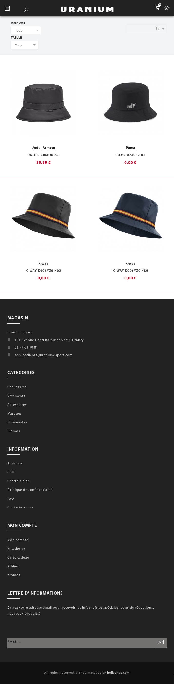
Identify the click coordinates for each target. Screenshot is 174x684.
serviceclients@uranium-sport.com (43, 355)
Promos (13, 431)
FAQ (10, 499)
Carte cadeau (18, 558)
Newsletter (16, 549)
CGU (10, 472)
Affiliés (13, 566)
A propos (15, 463)
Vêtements (16, 396)
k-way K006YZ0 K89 (130, 271)
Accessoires (17, 405)
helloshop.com (118, 672)
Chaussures (17, 387)
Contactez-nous (20, 507)
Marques (14, 414)
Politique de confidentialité (30, 490)
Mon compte (17, 540)
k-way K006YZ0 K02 (43, 271)
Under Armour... (43, 155)
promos (13, 575)
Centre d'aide (18, 481)
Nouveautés (17, 422)
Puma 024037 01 (130, 155)
